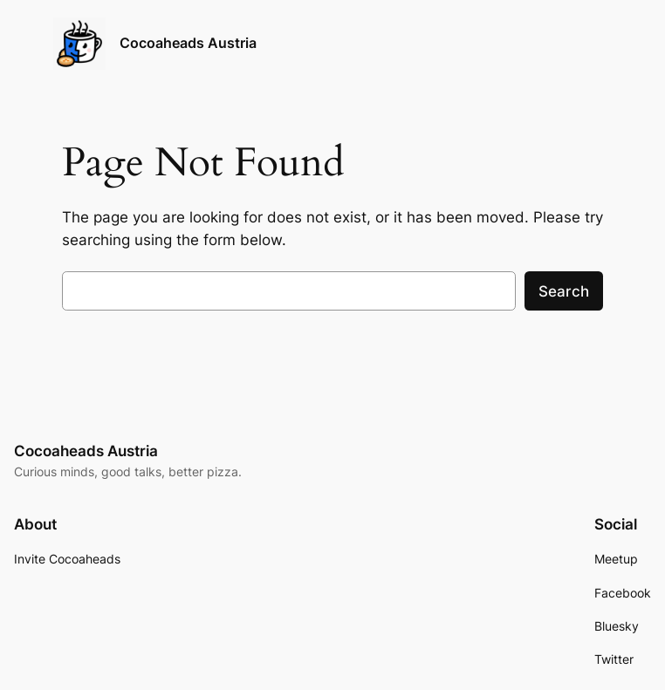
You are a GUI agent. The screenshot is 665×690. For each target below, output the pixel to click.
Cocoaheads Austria (188, 42)
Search (563, 291)
